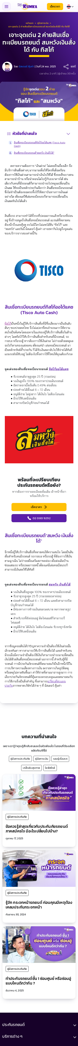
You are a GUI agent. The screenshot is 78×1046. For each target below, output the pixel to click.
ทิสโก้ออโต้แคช (59, 369)
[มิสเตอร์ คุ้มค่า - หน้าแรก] (27, 6)
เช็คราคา (55, 6)
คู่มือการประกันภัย (20, 759)
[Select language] (70, 6)
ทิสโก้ (8, 323)
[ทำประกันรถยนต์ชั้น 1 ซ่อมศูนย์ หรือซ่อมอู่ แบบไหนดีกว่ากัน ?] (38, 944)
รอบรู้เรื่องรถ (60, 759)
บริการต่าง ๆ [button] (12, 1036)
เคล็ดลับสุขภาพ (31, 768)
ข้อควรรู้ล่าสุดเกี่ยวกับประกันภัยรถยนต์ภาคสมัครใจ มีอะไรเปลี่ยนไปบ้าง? (37, 829)
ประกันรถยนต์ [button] (13, 1024)
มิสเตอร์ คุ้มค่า (26, 66)
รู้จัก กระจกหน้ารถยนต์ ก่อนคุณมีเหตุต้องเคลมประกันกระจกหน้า (39, 905)
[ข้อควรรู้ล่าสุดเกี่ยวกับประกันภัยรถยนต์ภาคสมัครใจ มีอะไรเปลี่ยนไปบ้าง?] (38, 792)
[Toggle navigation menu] (6, 6)
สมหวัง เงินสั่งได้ (60, 584)
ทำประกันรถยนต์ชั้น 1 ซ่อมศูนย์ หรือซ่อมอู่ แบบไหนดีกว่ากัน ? (38, 981)
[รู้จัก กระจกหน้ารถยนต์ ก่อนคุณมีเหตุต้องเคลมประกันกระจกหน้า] (38, 868)
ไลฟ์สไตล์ (50, 768)
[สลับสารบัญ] (68, 134)
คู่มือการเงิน (41, 759)
